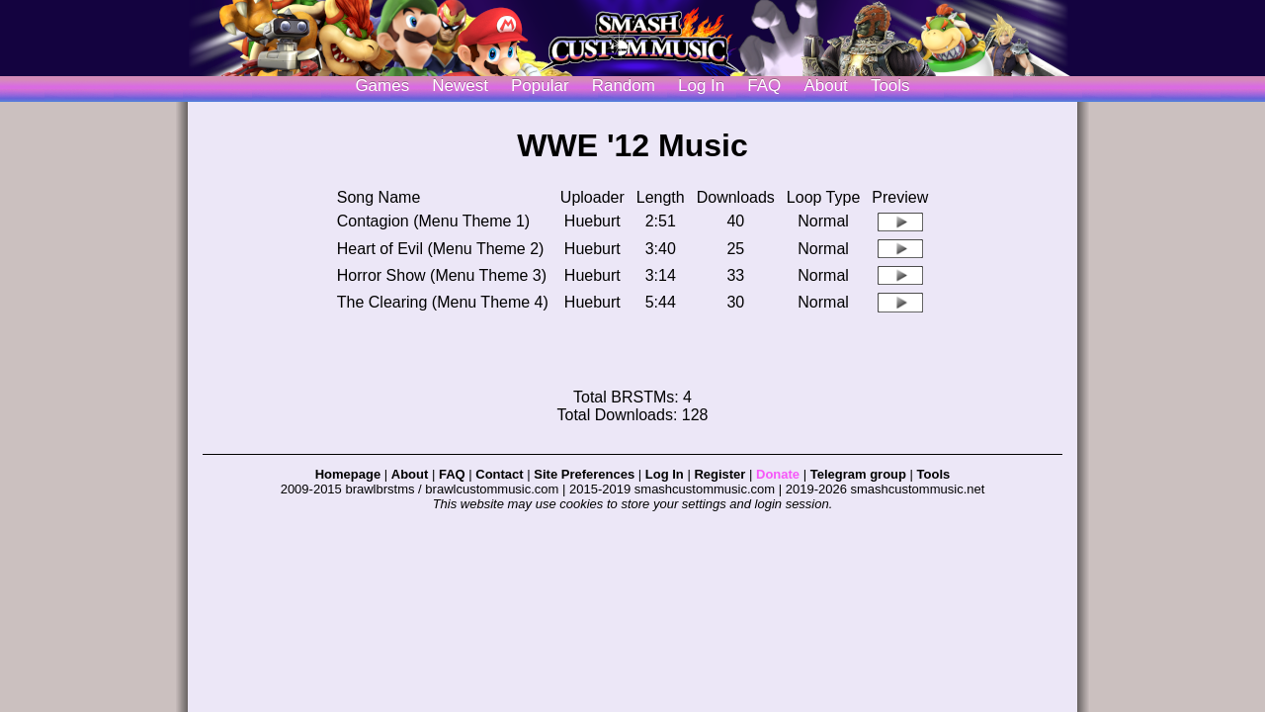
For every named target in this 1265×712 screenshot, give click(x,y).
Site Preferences (584, 474)
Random (623, 85)
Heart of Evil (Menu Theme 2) (441, 248)
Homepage (347, 474)
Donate (778, 474)
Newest (460, 85)
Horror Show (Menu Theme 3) (442, 275)
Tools (890, 85)
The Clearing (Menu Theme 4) (442, 302)
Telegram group (858, 474)
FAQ (764, 85)
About (825, 85)
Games (382, 85)
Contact (499, 474)
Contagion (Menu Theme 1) (433, 221)
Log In (664, 474)
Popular (540, 85)
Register (719, 474)
